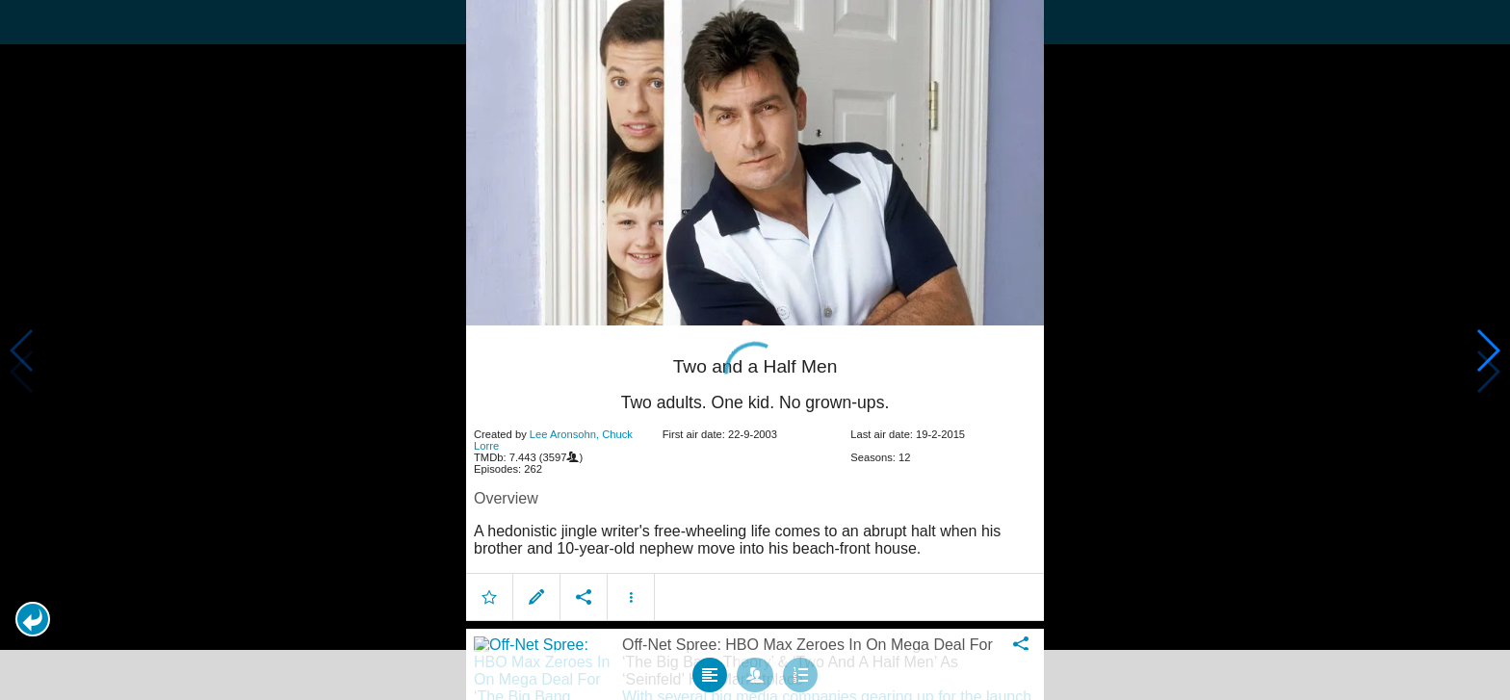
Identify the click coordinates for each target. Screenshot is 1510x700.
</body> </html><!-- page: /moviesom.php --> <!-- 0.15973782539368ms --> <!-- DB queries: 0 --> (755, 350)
